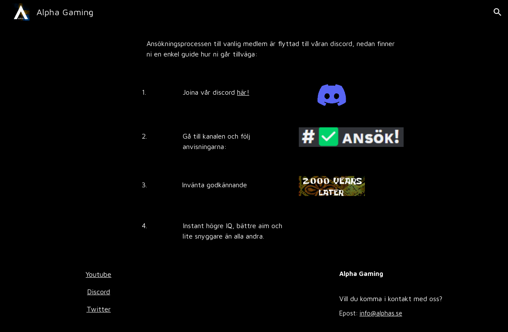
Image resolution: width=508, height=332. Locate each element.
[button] (497, 12)
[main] (273, 49)
